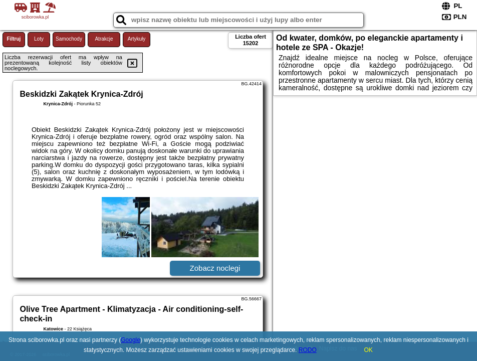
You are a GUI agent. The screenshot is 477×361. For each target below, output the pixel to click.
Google (130, 339)
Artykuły (137, 39)
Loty (39, 39)
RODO (308, 349)
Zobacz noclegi (215, 268)
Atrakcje (104, 39)
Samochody (69, 39)
